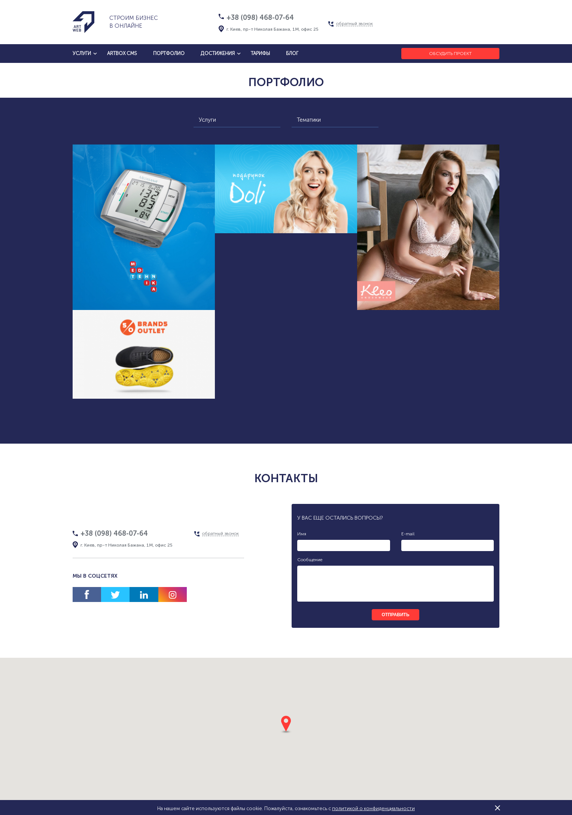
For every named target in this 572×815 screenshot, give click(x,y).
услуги (82, 53)
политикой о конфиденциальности (373, 808)
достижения (218, 53)
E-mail (407, 533)
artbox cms (122, 53)
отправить (395, 614)
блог (292, 53)
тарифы (260, 53)
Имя (301, 533)
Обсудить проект (450, 53)
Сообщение (309, 559)
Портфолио (169, 53)
